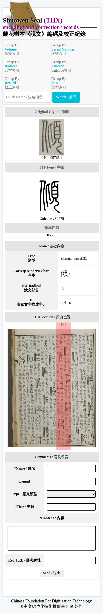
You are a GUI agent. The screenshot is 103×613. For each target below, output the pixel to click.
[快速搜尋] (28, 97)
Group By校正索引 (26, 83)
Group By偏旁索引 (73, 83)
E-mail (24, 481)
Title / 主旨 (24, 506)
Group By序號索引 (73, 49)
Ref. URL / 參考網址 (24, 560)
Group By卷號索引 (26, 49)
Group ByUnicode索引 (73, 66)
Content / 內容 (51, 518)
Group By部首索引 (26, 66)
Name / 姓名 (24, 468)
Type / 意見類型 (24, 494)
